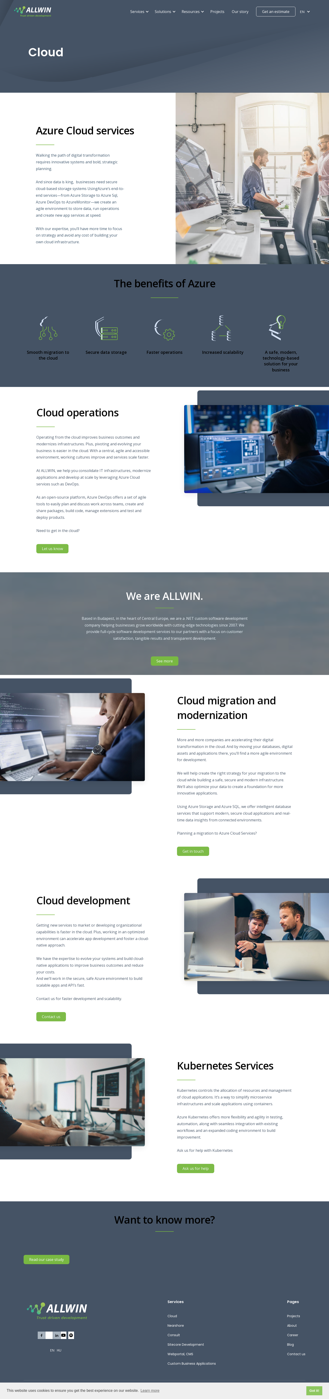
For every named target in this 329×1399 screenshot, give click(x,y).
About (292, 1325)
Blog (290, 1344)
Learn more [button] (149, 1391)
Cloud (172, 1316)
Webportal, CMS (180, 1354)
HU (59, 1350)
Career (292, 1335)
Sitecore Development (186, 1344)
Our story (240, 11)
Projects (217, 11)
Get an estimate (275, 11)
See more (164, 661)
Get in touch (193, 854)
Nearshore (176, 1325)
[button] (139, 11)
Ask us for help (196, 1171)
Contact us (51, 1019)
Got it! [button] (314, 1391)
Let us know (52, 551)
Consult (174, 1335)
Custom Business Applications (192, 1363)
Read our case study (46, 1259)
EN (52, 1350)
